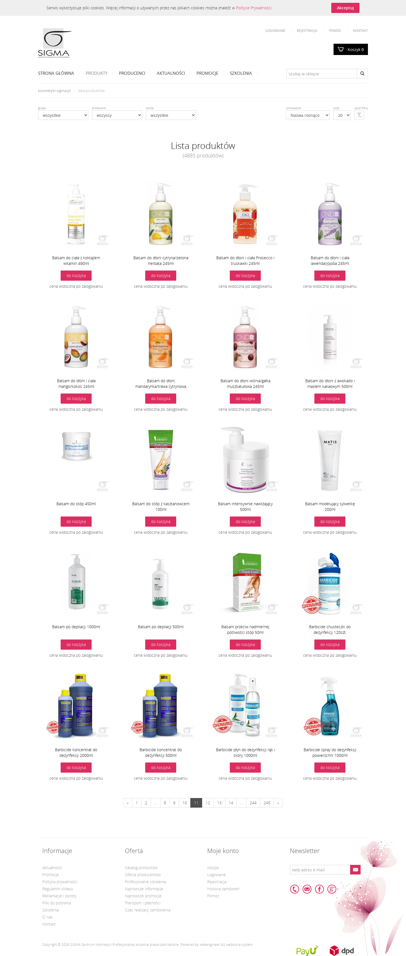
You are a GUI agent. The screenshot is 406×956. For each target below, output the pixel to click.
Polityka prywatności (60, 881)
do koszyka (76, 275)
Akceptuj (345, 7)
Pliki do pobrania (56, 903)
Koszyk (356, 49)
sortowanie (293, 108)
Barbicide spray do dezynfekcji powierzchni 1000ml (330, 752)
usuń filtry (361, 108)
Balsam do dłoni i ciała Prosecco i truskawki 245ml (245, 260)
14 (231, 802)
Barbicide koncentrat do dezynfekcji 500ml (161, 752)
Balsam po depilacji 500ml (161, 626)
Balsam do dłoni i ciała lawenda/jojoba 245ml (330, 260)
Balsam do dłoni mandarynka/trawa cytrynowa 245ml (160, 383)
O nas (47, 917)
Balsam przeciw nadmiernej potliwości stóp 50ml (245, 629)
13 (219, 802)
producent (99, 108)
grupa (42, 108)
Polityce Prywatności (254, 7)
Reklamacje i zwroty (59, 895)
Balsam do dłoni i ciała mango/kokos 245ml (76, 383)
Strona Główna (56, 73)
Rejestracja (307, 30)
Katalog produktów (141, 867)
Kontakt (360, 30)
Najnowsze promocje (143, 895)
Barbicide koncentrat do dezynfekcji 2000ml (76, 752)
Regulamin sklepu (57, 888)
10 (184, 802)
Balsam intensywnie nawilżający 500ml (245, 506)
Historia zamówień (223, 888)
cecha (150, 108)
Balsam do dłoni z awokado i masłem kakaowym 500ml (330, 383)
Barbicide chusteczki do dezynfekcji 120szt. (330, 629)
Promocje (207, 73)
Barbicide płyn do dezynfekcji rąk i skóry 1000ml (245, 752)
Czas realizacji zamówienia (147, 910)
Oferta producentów (143, 874)
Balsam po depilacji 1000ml (76, 626)
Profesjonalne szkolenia (145, 881)
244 (253, 802)
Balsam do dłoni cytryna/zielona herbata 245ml (160, 260)
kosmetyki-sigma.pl (54, 90)
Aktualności (171, 73)
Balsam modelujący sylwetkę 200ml (330, 506)
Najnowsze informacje (144, 888)
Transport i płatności (142, 903)
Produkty (96, 73)
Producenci (132, 73)
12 (208, 802)
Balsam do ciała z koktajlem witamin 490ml (76, 260)
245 (267, 802)
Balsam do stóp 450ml (76, 503)
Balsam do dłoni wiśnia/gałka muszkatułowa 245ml (245, 383)
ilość (336, 108)
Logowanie (275, 30)
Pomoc (335, 30)
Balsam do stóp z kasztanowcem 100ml (160, 506)
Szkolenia (241, 73)
